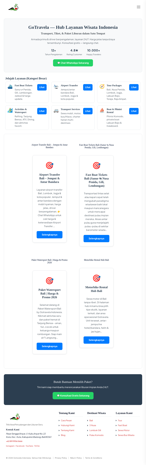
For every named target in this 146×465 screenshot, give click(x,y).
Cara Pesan (66, 420)
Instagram (10, 446)
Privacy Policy (61, 458)
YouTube (29, 446)
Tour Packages (114, 85)
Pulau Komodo (96, 435)
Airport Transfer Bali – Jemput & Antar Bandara (49, 178)
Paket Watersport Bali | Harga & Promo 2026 (49, 293)
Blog (63, 435)
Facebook (20, 446)
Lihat (42, 87)
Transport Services (70, 109)
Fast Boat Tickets (23, 85)
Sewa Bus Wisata (126, 435)
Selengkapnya (49, 234)
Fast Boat (122, 425)
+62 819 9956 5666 (14, 441)
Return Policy (76, 458)
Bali (91, 420)
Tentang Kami (67, 430)
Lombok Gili (95, 430)
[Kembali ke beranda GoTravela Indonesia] (30, 417)
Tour (120, 420)
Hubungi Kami (67, 425)
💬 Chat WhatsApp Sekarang (73, 62)
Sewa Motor (124, 430)
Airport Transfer (69, 85)
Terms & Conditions (93, 458)
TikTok (37, 446)
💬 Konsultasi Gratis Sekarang (73, 395)
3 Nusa (92, 425)
